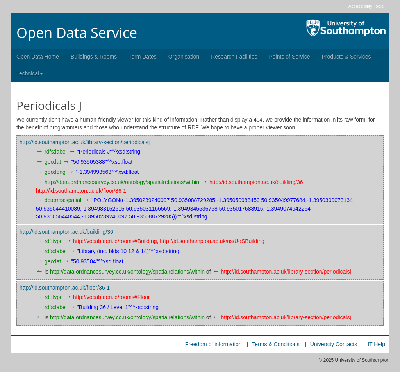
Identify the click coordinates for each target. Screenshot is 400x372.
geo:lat (53, 162)
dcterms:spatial (63, 200)
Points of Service (289, 57)
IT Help (376, 344)
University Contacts (333, 344)
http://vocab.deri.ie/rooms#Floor (111, 297)
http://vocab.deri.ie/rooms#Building (115, 241)
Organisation (183, 57)
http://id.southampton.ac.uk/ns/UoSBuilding (212, 241)
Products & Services (346, 57)
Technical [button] (29, 73)
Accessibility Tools (366, 6)
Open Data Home (37, 57)
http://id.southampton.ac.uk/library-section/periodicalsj (85, 142)
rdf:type (54, 241)
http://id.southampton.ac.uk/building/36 (256, 182)
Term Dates (143, 57)
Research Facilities (234, 57)
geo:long (55, 172)
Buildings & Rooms (94, 57)
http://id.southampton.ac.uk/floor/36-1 (81, 191)
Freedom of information (213, 344)
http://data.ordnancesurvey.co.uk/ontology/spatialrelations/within (122, 182)
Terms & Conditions (275, 344)
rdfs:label (56, 151)
